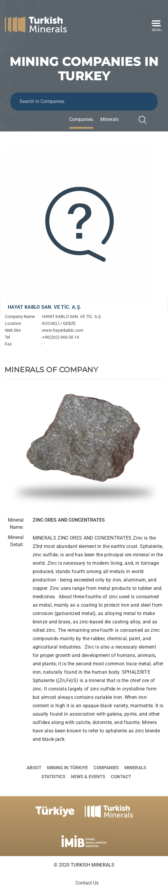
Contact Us (87, 883)
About (34, 767)
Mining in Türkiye (67, 767)
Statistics (53, 776)
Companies (81, 119)
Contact (121, 776)
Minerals (109, 119)
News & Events (88, 776)
